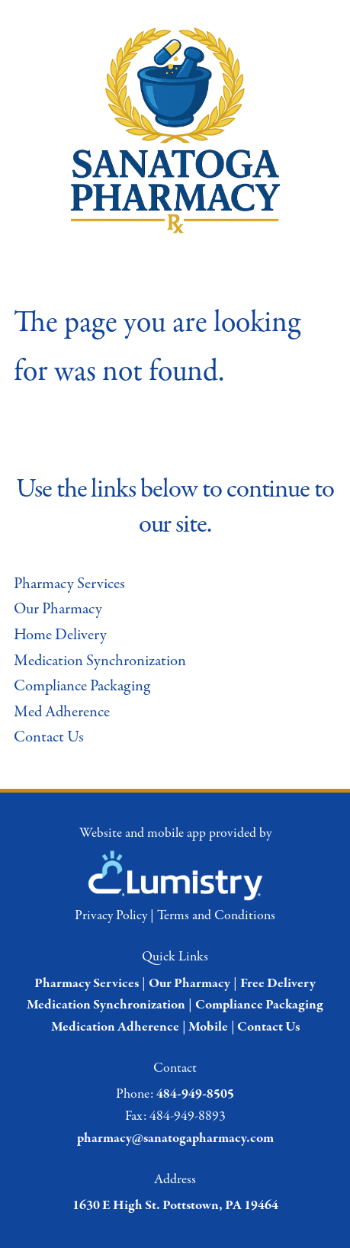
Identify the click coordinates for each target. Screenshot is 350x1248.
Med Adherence (62, 712)
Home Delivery (60, 635)
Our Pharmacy (58, 609)
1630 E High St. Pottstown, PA (157, 1205)
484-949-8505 (195, 1094)
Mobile (208, 1027)
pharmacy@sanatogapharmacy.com (175, 1138)
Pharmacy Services (69, 584)
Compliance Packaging (82, 686)
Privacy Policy (111, 915)
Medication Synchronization (100, 661)
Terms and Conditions (216, 915)
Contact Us (49, 737)
